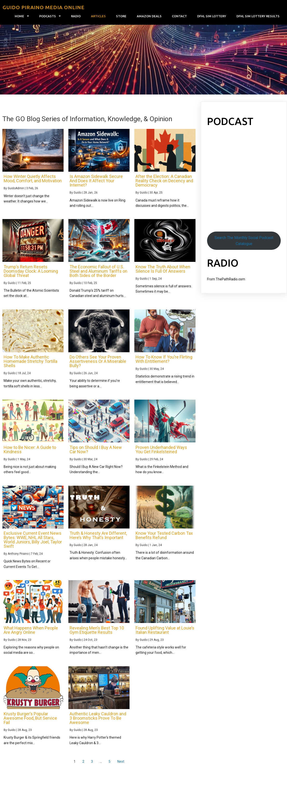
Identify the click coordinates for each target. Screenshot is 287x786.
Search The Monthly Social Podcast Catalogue (244, 243)
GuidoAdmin (16, 191)
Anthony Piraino (18, 556)
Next (120, 764)
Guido (77, 195)
